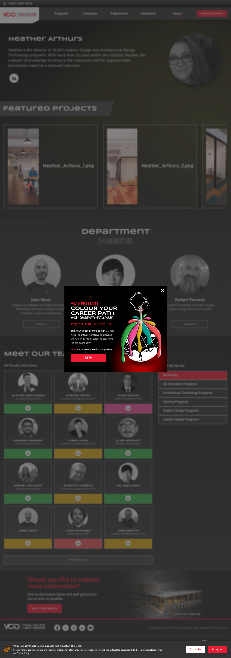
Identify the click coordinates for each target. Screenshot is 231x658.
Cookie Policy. (23, 653)
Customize (195, 649)
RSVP (88, 357)
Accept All (217, 649)
